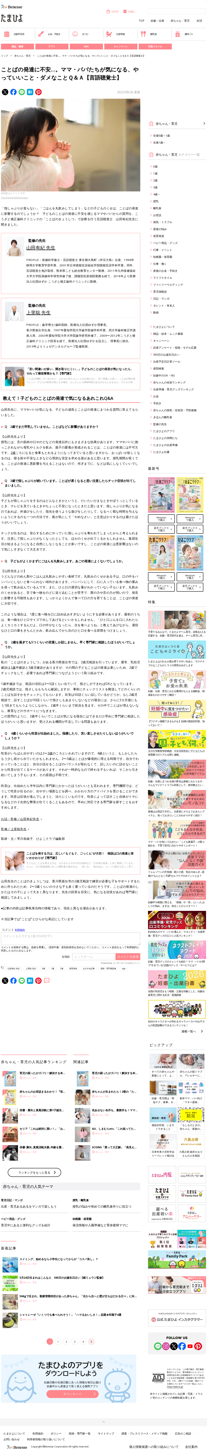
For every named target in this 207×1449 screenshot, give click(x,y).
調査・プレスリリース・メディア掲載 (144, 1433)
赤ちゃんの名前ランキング (169, 382)
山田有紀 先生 (40, 247)
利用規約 (38, 1433)
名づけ (80, 34)
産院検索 (158, 368)
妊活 (199, 20)
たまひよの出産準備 (165, 445)
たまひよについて (164, 327)
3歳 (50, 753)
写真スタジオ (155, 46)
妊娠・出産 (157, 20)
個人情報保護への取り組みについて (154, 1447)
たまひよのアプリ (164, 431)
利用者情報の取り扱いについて (46, 1439)
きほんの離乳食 (162, 417)
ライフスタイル (162, 277)
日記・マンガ (161, 298)
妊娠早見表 (14, 34)
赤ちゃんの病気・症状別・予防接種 (175, 410)
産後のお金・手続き (165, 271)
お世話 (157, 215)
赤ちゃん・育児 (180, 20)
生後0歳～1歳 (161, 135)
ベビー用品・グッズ (165, 243)
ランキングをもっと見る (34, 1172)
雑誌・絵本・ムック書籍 (168, 333)
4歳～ (156, 194)
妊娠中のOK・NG (164, 375)
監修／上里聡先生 (14, 829)
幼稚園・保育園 (162, 257)
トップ (4, 55)
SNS (86, 46)
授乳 (156, 201)
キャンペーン (121, 46)
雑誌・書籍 (17, 46)
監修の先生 (160, 424)
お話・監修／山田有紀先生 (20, 819)
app (123, 968)
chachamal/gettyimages (14, 197)
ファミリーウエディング (168, 284)
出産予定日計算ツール (166, 361)
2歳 (13, 453)
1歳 (13, 667)
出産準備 (115, 34)
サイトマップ (106, 1433)
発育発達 (73, 968)
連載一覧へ (188, 1031)
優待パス (184, 34)
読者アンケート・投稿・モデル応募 (175, 347)
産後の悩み (160, 229)
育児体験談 (160, 291)
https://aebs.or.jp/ (175, 1386)
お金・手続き (49, 34)
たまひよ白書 (161, 452)
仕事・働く (160, 264)
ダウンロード (72, 1394)
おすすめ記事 (89, 968)
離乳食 (148, 34)
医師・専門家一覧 (80, 1433)
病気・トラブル (162, 222)
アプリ (51, 46)
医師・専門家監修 (108, 968)
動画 (156, 312)
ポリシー (56, 1433)
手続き (157, 403)
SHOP (112, 11)
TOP (141, 20)
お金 (156, 396)
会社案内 (191, 1447)
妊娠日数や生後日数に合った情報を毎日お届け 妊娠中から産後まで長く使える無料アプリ (72, 1384)
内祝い (129, 11)
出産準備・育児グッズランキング (173, 389)
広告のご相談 (183, 1433)
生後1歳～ (159, 142)
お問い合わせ (11, 1439)
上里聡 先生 (38, 312)
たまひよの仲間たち (165, 438)
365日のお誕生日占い (166, 354)
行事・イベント (162, 250)
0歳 (43, 968)
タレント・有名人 (164, 305)
